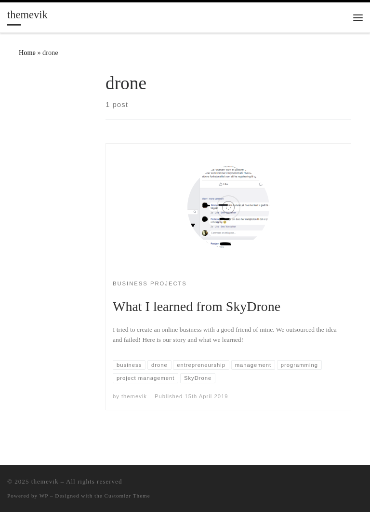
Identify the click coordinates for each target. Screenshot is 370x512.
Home (27, 52)
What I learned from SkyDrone (196, 306)
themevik (134, 396)
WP (44, 496)
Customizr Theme (127, 496)
